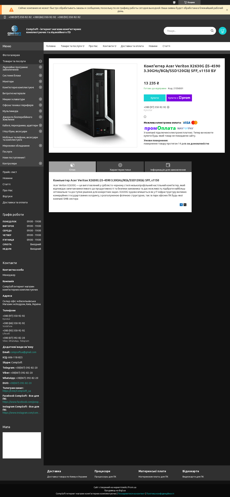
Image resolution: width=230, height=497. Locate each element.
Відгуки (7, 196)
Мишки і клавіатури (14, 99)
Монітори (8, 81)
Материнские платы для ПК (153, 476)
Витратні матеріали (14, 93)
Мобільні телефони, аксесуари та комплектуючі (20, 138)
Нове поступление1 (14, 157)
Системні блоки (12, 75)
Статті (166, 46)
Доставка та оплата (132, 46)
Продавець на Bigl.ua (115, 490)
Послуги (7, 151)
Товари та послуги (71, 46)
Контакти (108, 46)
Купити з (179, 97)
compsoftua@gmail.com (23, 352)
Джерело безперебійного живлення (17, 118)
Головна (50, 46)
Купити (155, 98)
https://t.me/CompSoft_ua (17, 391)
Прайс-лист (10, 171)
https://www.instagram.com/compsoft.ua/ (22, 412)
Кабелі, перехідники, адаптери (20, 125)
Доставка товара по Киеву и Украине (67, 476)
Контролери (10, 163)
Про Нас (93, 46)
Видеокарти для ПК (193, 476)
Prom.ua (132, 487)
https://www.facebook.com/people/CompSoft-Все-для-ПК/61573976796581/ (22, 401)
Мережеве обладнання (16, 145)
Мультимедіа (10, 111)
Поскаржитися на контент (131, 493)
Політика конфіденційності (160, 493)
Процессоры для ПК (105, 476)
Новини (153, 46)
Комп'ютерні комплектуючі (18, 87)
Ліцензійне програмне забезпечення (15, 68)
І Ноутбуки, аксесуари (15, 131)
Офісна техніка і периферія (18, 105)
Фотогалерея (11, 55)
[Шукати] (212, 31)
